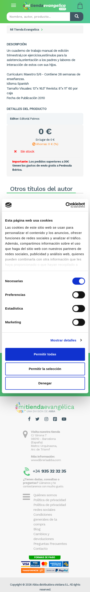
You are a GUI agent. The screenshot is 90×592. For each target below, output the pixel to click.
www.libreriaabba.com (46, 460)
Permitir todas (45, 354)
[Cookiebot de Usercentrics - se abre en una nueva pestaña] (65, 205)
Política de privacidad (49, 500)
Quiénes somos (45, 495)
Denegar (45, 383)
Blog (36, 529)
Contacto (40, 548)
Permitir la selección (45, 369)
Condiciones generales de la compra (45, 519)
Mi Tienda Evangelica (24, 29)
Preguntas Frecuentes (50, 544)
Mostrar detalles (63, 340)
